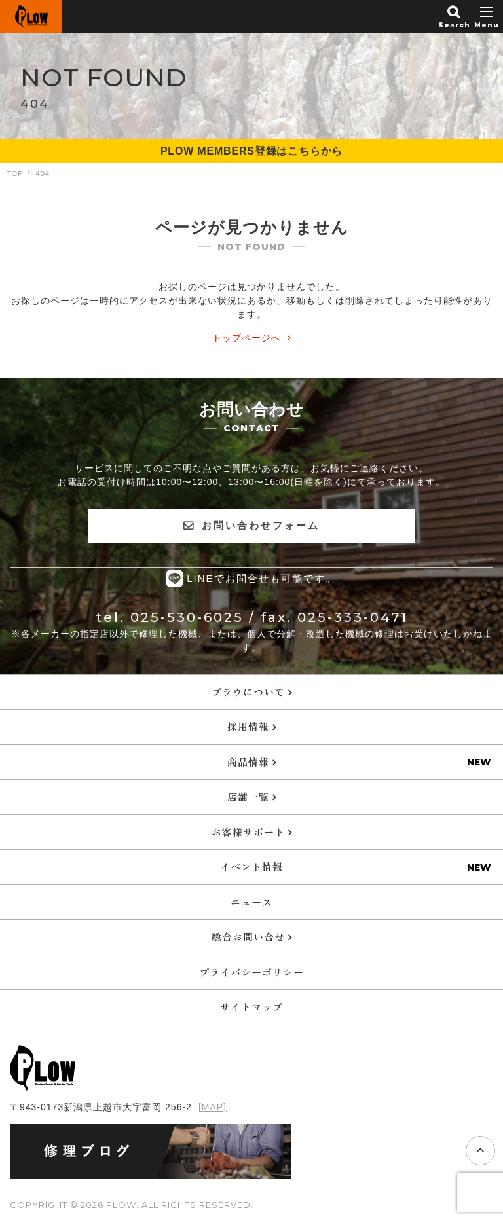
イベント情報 (251, 866)
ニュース (251, 902)
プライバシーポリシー (251, 972)
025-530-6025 (187, 617)
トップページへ (246, 338)
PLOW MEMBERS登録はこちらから (251, 150)
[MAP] (212, 1107)
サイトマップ (251, 1006)
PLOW (31, 16)
